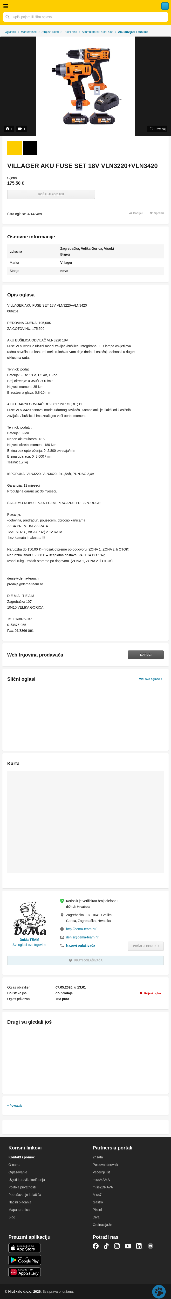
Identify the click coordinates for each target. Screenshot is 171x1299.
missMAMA (101, 1180)
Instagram (117, 1246)
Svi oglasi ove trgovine (29, 945)
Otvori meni (6, 6)
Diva (96, 1217)
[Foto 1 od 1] (14, 148)
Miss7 (97, 1195)
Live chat (159, 1291)
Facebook (96, 1246)
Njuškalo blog (150, 1246)
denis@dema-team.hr (82, 937)
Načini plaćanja (19, 1202)
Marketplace (29, 32)
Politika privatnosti (22, 1187)
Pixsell (98, 1210)
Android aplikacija (24, 1260)
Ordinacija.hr (102, 1225)
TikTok (106, 1246)
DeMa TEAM (29, 940)
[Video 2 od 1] (30, 148)
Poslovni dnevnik (105, 1165)
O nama (14, 1165)
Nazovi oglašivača (80, 945)
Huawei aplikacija (24, 1272)
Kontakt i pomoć (21, 1157)
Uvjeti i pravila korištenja (26, 1180)
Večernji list (101, 1172)
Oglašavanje (17, 1172)
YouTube (128, 1246)
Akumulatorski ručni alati (97, 32)
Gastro (98, 1202)
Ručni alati (70, 32)
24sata (98, 1157)
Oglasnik (10, 32)
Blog (11, 1217)
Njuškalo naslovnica (85, 6)
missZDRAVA (103, 1187)
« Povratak (14, 1105)
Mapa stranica (19, 1210)
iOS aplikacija (24, 1248)
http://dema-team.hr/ (81, 929)
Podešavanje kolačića (24, 1195)
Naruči (145, 655)
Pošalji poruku (51, 194)
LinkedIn (139, 1246)
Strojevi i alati (50, 32)
